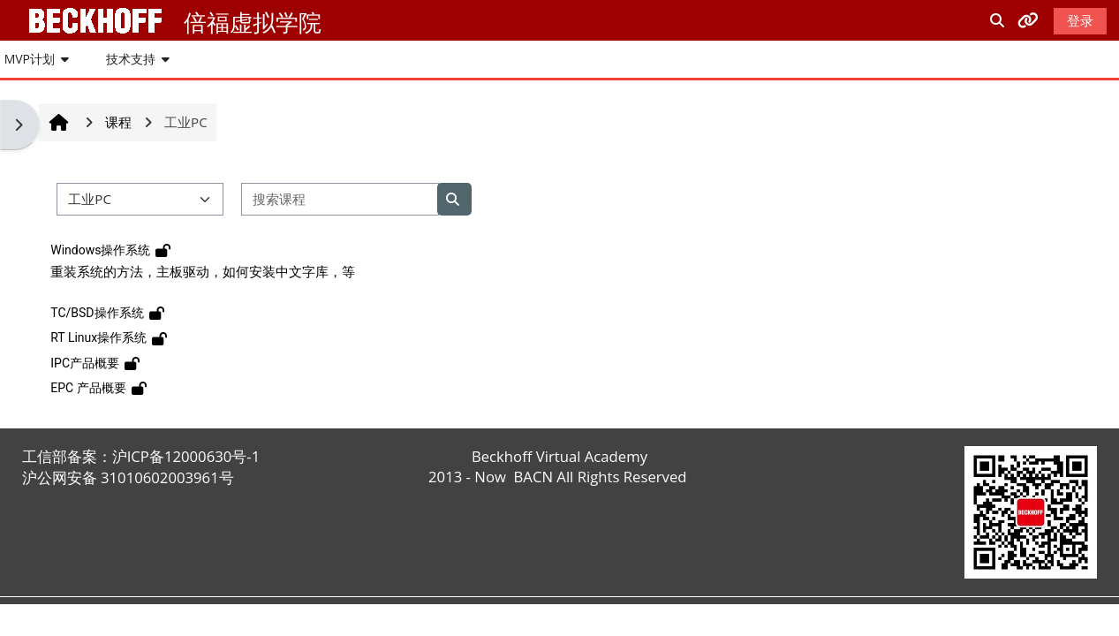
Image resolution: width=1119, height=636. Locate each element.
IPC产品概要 (84, 363)
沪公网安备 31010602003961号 (128, 477)
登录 (1080, 20)
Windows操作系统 (100, 250)
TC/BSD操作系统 (96, 313)
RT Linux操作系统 (98, 337)
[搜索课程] (340, 199)
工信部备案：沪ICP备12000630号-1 (141, 456)
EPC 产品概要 (87, 388)
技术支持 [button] (130, 58)
